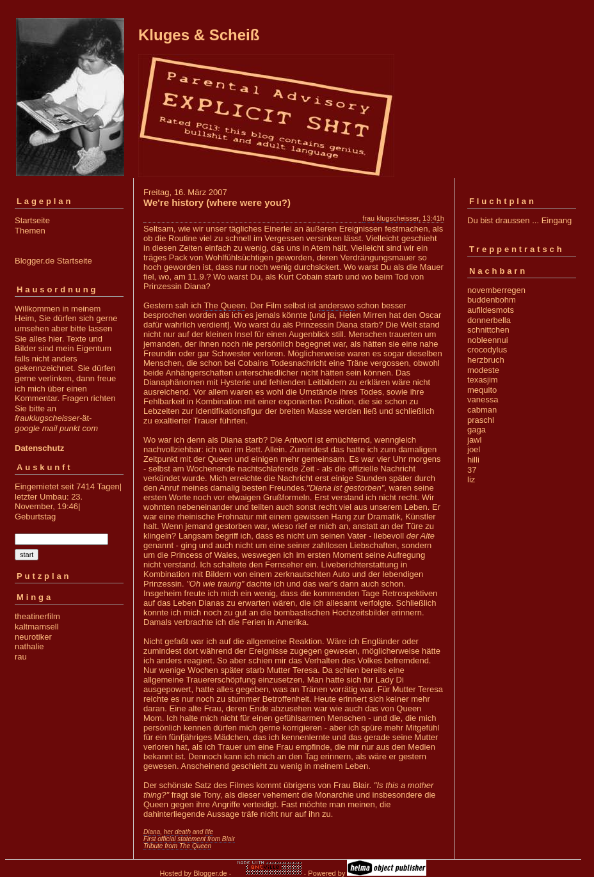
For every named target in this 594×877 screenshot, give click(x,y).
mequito (482, 390)
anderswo (337, 305)
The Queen (224, 305)
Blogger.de (210, 873)
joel (473, 449)
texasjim (482, 379)
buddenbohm (491, 299)
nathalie (29, 646)
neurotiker (33, 637)
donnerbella (489, 320)
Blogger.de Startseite (53, 260)
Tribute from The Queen (177, 845)
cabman (482, 410)
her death (177, 831)
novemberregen (496, 290)
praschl (480, 420)
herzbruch (485, 360)
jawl (474, 440)
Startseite (32, 220)
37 (471, 470)
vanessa (482, 399)
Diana (151, 831)
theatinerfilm (37, 616)
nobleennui (487, 340)
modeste (483, 370)
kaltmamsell (37, 626)
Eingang (557, 220)
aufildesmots (490, 310)
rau (21, 656)
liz (471, 479)
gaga (476, 429)
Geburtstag (35, 516)
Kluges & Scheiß (198, 34)
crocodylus (487, 349)
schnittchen (488, 330)
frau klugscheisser (390, 218)
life (209, 831)
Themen (30, 230)
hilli (473, 459)
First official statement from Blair (189, 838)
